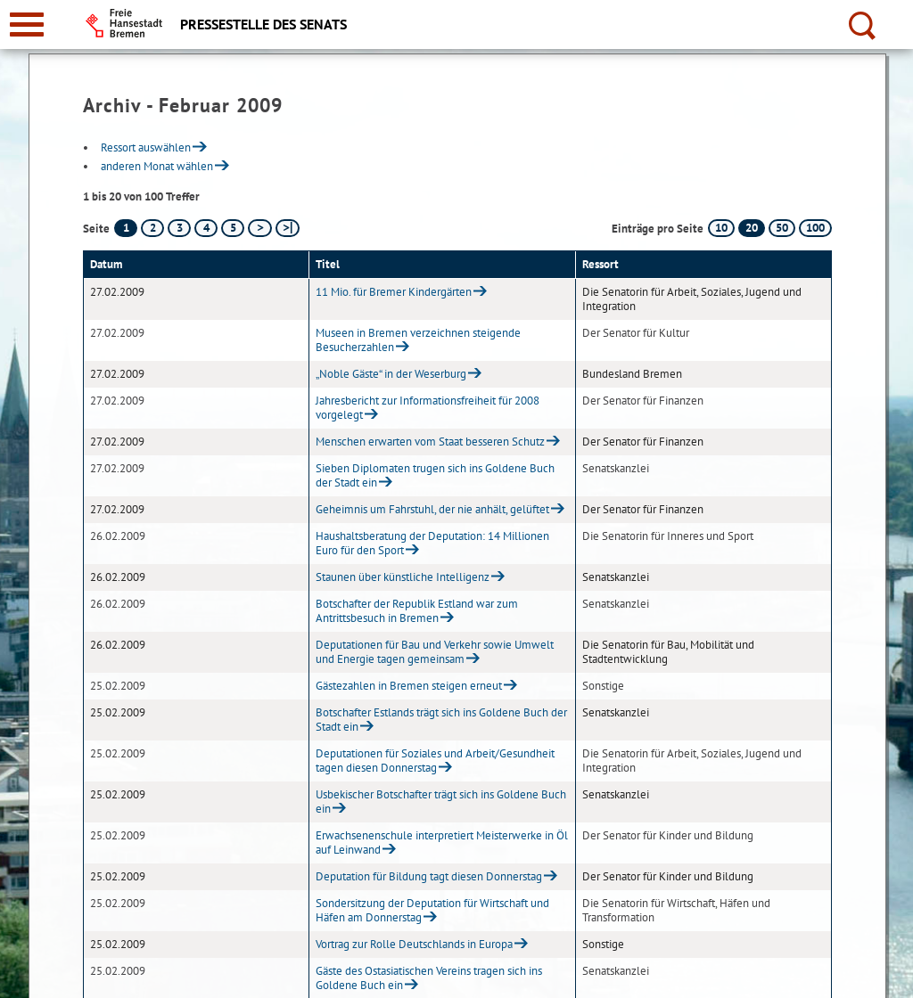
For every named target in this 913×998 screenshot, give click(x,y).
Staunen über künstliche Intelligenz (402, 577)
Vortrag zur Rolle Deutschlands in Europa (414, 944)
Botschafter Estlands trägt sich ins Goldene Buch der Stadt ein (441, 719)
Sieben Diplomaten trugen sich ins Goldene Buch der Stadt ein (435, 475)
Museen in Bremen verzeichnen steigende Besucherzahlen (418, 340)
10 (721, 227)
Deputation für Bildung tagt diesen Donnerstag (429, 876)
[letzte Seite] (288, 228)
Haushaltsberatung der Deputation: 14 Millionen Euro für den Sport (432, 543)
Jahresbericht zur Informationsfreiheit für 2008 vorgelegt (427, 407)
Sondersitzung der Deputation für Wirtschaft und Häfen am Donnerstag (432, 910)
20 (751, 227)
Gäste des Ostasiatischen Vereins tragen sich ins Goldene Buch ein (429, 978)
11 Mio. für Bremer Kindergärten (394, 291)
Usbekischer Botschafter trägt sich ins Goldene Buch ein (441, 801)
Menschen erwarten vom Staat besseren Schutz (430, 441)
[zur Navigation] (26, 24)
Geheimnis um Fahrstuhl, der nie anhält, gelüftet (432, 509)
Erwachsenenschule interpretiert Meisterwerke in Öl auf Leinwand (442, 842)
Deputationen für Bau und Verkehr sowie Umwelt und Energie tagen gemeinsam (435, 652)
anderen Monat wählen (157, 166)
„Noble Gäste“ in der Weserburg (391, 373)
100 (815, 227)
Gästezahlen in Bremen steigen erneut (409, 685)
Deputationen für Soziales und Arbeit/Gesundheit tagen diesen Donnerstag (435, 760)
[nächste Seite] (260, 228)
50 (782, 227)
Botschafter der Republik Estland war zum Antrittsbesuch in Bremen (417, 611)
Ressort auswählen (146, 147)
